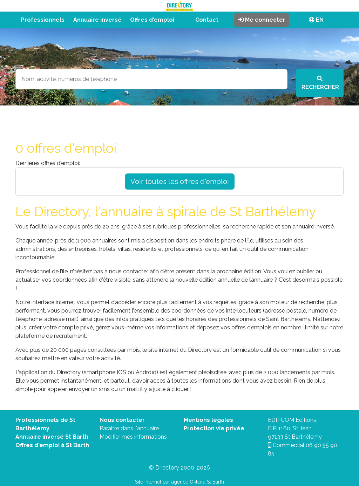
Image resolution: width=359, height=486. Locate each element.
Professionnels (43, 19)
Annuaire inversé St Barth (51, 436)
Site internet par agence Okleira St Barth (179, 482)
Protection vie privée (214, 428)
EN (316, 19)
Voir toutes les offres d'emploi (179, 181)
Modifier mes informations (133, 436)
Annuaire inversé (97, 19)
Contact (206, 19)
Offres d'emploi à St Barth (52, 445)
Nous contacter (122, 420)
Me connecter (261, 19)
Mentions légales (208, 420)
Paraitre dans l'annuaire (129, 428)
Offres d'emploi (152, 19)
